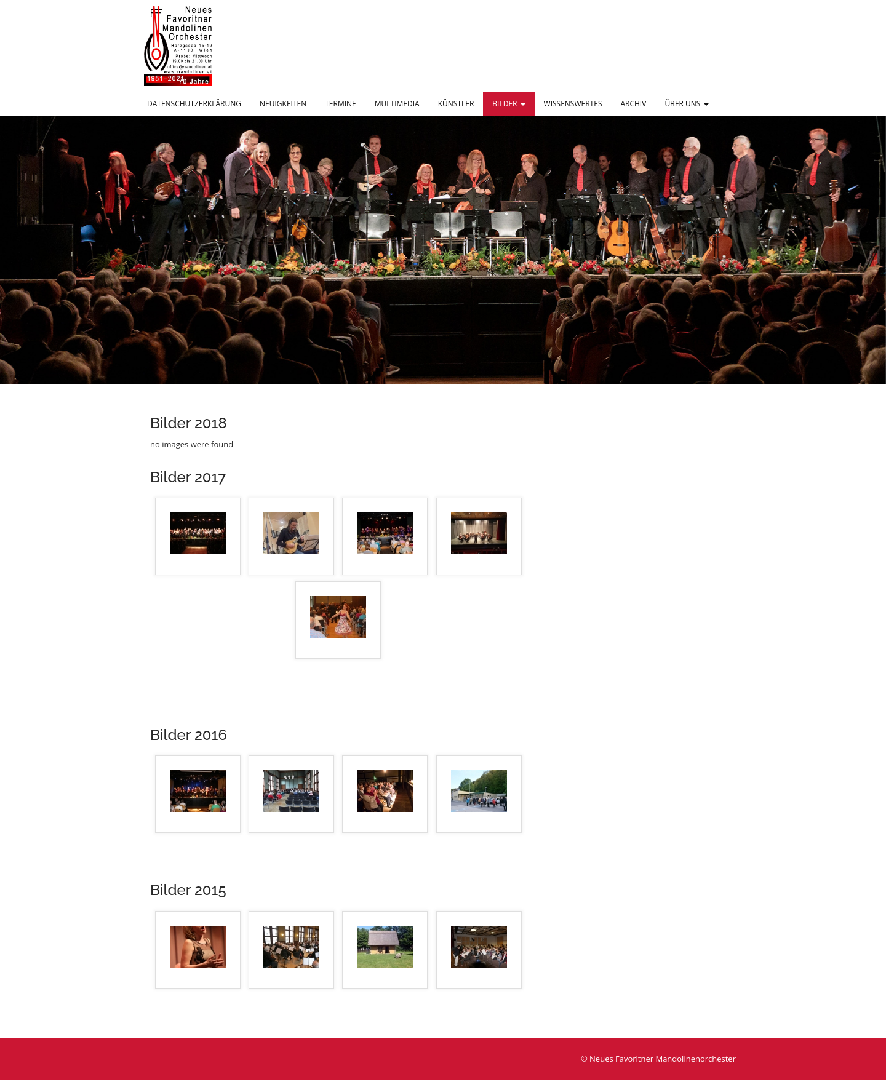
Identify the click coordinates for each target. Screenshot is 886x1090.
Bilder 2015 (188, 890)
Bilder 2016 (188, 735)
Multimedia (397, 103)
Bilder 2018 (188, 423)
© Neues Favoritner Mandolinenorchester (658, 1058)
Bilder (508, 103)
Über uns (686, 103)
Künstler (456, 103)
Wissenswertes (573, 103)
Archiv (633, 103)
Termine (340, 103)
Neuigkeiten (283, 103)
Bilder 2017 (188, 477)
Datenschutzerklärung (194, 103)
